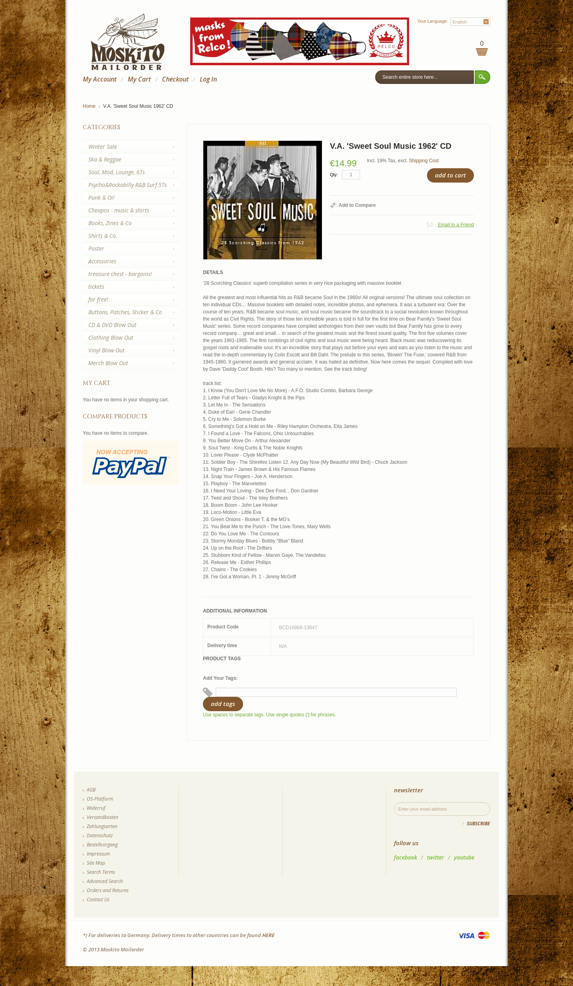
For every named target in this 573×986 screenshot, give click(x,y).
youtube (464, 857)
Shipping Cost (424, 160)
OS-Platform (100, 798)
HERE (268, 935)
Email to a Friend (456, 225)
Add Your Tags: (220, 678)
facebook (405, 857)
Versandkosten (102, 817)
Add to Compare (357, 205)
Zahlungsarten (102, 826)
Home (89, 106)
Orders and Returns (108, 890)
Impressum (98, 853)
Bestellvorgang (102, 844)
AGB (91, 789)
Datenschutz (100, 835)
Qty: (334, 174)
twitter (435, 857)
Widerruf (96, 808)
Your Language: (432, 21)
